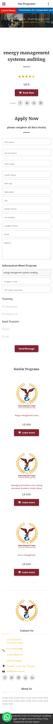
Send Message (26, 348)
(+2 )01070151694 (14, 642)
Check (6, 329)
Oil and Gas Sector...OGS (38, 19)
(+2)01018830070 (14, 654)
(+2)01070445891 (14, 660)
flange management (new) (26, 415)
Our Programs (18, 19)
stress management (26, 555)
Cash (5, 336)
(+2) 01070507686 (14, 648)
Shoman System (32, 721)
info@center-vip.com (15, 671)
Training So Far (9, 314)
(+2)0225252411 (14, 639)
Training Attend (10, 306)
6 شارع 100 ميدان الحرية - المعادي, (20, 666)
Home (7, 19)
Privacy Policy (42, 718)
